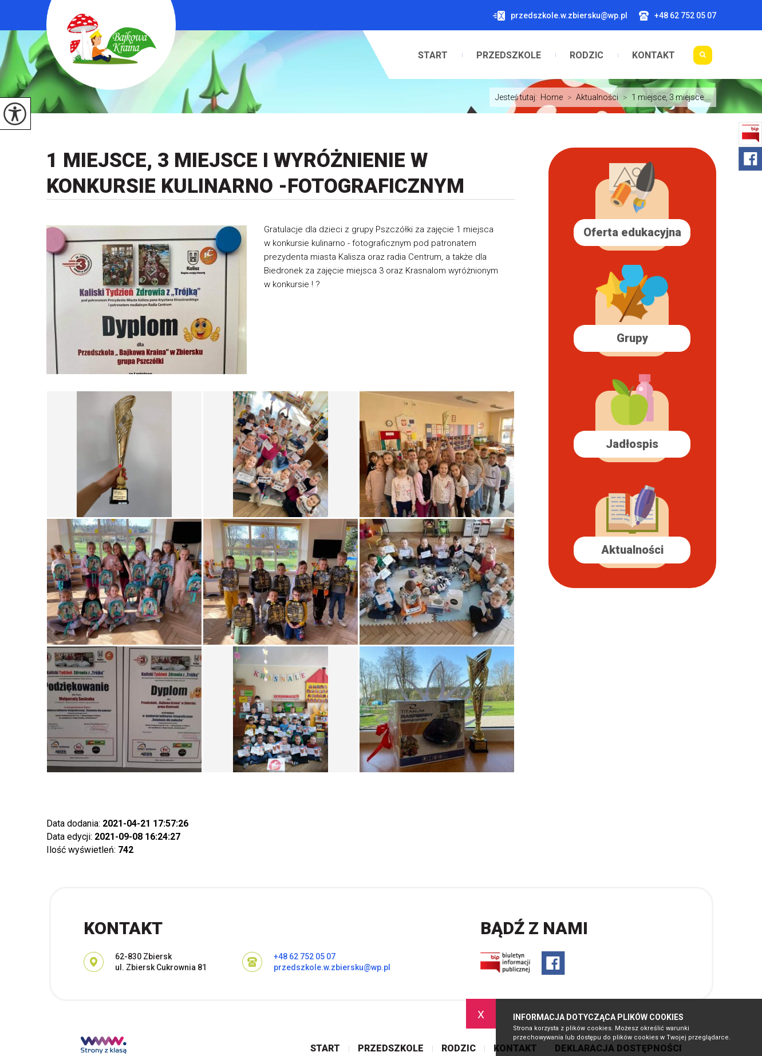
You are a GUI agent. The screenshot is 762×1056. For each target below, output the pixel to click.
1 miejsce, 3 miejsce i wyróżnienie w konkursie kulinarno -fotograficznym (255, 173)
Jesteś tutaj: (517, 97)
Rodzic (586, 55)
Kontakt (653, 55)
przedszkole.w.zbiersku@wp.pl (560, 16)
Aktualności (590, 97)
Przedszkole (508, 55)
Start (433, 55)
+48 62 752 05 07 (677, 16)
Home (551, 97)
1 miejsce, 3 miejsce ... (664, 97)
